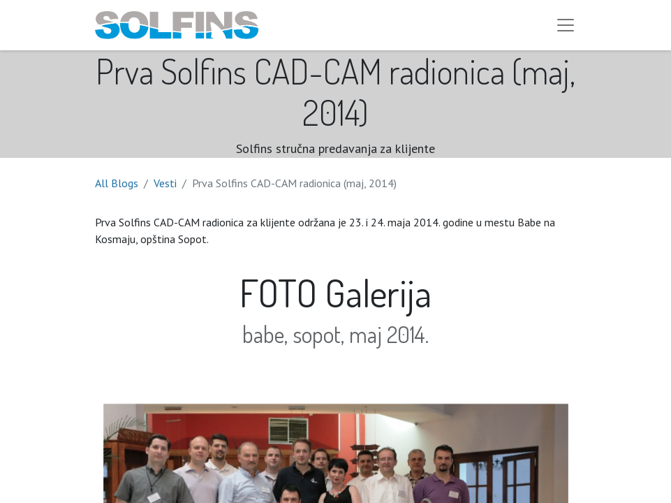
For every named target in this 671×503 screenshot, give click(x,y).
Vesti (165, 183)
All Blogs (116, 183)
